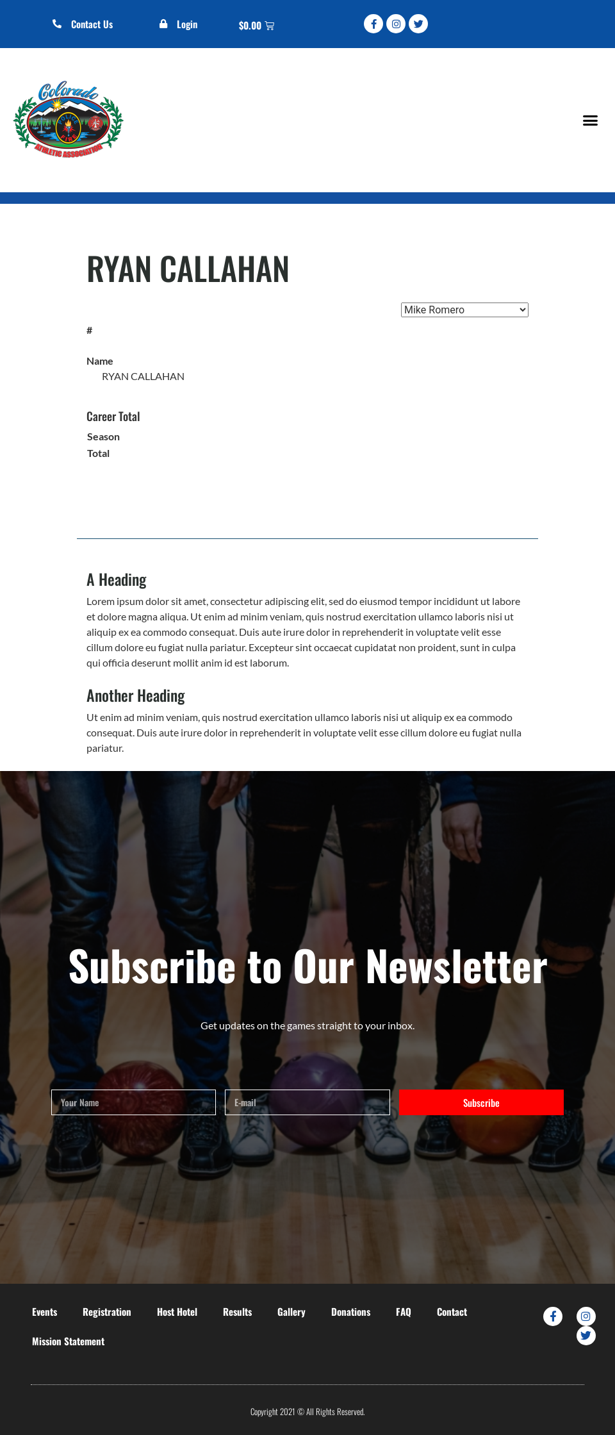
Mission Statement (68, 1341)
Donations (350, 1311)
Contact (452, 1311)
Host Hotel (177, 1311)
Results (237, 1311)
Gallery (291, 1311)
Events (44, 1311)
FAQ (403, 1311)
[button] (590, 120)
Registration (107, 1311)
